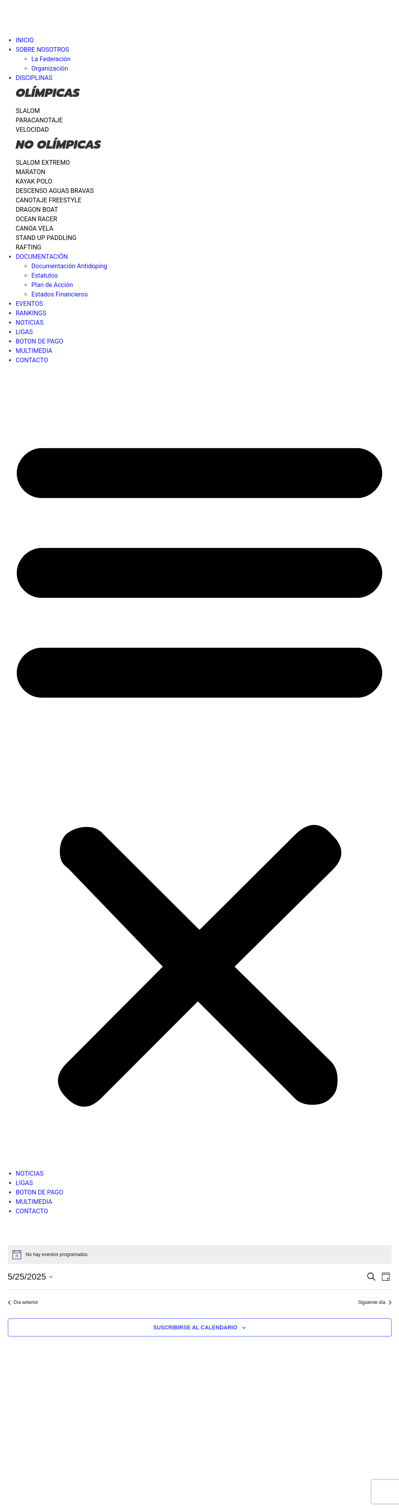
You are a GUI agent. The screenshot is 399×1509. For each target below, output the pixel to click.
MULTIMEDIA (34, 351)
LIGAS (24, 332)
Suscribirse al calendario (195, 1327)
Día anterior (23, 1302)
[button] (199, 767)
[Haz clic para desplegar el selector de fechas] (30, 1276)
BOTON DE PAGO (39, 341)
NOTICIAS (30, 322)
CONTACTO (32, 360)
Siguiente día (374, 1302)
